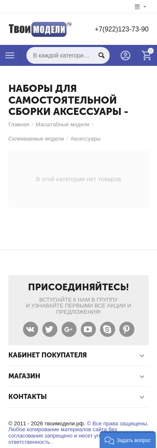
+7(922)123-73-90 (122, 29)
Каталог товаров (10, 55)
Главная (18, 124)
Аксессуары (85, 138)
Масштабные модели (62, 124)
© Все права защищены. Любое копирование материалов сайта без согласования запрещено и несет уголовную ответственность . (78, 432)
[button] (128, 439)
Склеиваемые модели (36, 138)
